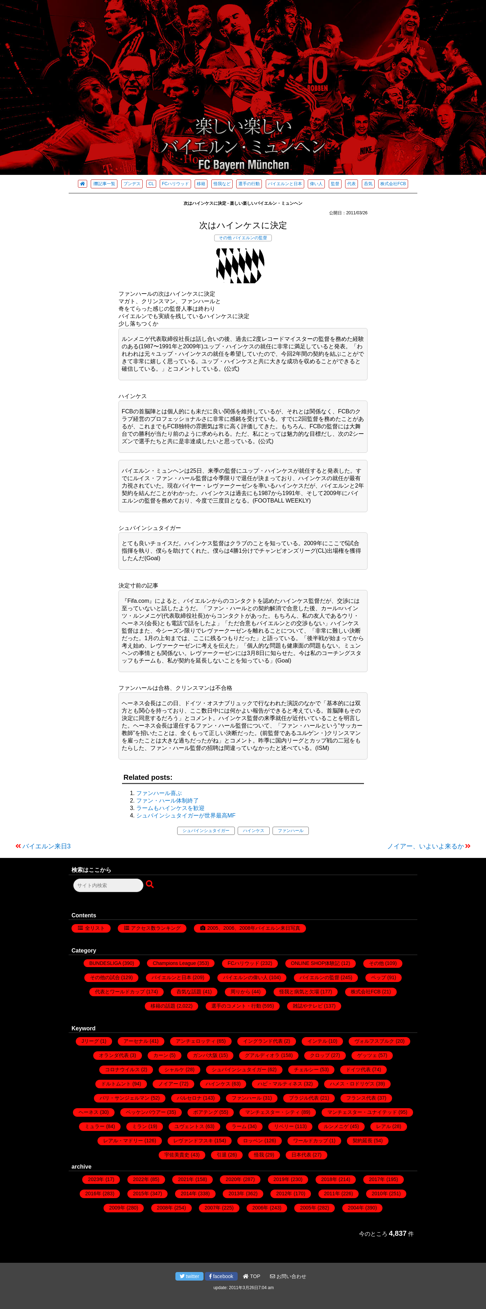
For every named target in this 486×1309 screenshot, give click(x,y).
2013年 (236, 1193)
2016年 (93, 1193)
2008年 (165, 1208)
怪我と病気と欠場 (299, 991)
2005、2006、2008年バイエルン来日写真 (253, 928)
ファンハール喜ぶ (159, 793)
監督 (335, 183)
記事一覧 (104, 183)
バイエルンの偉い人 (245, 977)
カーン (160, 1055)
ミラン (139, 1126)
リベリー (284, 1126)
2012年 (284, 1193)
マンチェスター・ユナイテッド (362, 1112)
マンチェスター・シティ (272, 1112)
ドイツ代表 (358, 1069)
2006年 (260, 1208)
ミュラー (95, 1126)
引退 (222, 1155)
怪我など (222, 183)
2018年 (329, 1179)
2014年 (189, 1193)
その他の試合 (105, 977)
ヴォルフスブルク (374, 1041)
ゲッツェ (367, 1055)
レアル (383, 1126)
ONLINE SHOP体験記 (315, 963)
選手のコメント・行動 (236, 1006)
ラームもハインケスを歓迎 (170, 808)
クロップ (320, 1055)
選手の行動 (249, 183)
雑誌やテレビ (308, 1006)
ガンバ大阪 (205, 1055)
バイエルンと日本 (285, 183)
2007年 (213, 1208)
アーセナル (135, 1041)
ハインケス (253, 830)
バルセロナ (189, 1098)
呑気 (368, 183)
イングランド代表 (263, 1041)
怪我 (259, 1155)
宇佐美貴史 (176, 1155)
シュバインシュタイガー (206, 830)
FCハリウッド (175, 183)
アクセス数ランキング (156, 928)
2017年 (377, 1179)
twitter (189, 1276)
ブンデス (132, 183)
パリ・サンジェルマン (124, 1098)
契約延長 (363, 1140)
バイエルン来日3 (46, 846)
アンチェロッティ (196, 1041)
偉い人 (316, 183)
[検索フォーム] (108, 885)
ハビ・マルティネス (280, 1084)
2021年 (186, 1179)
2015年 (141, 1193)
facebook (221, 1276)
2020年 (234, 1179)
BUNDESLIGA (105, 963)
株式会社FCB (393, 183)
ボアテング (205, 1112)
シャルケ (174, 1069)
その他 (225, 237)
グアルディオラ (262, 1055)
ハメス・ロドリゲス (352, 1084)
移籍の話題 (162, 1006)
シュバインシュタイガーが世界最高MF (186, 815)
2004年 (356, 1208)
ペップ (378, 977)
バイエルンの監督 (250, 237)
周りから (240, 991)
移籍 (201, 183)
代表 (351, 183)
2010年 (380, 1193)
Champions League (174, 963)
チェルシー (306, 1069)
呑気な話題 (188, 991)
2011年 (332, 1193)
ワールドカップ (310, 1140)
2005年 (308, 1208)
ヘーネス (89, 1112)
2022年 (141, 1179)
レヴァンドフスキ (193, 1140)
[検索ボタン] (150, 884)
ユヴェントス (189, 1126)
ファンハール (290, 830)
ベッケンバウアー (146, 1112)
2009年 (117, 1208)
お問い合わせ (288, 1276)
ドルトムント (116, 1084)
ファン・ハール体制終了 (167, 801)
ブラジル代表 (304, 1098)
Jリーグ (90, 1041)
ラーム (239, 1126)
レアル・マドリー (123, 1140)
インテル (317, 1041)
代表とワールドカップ (120, 991)
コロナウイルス (122, 1069)
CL (151, 183)
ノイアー (168, 1084)
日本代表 (301, 1155)
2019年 (282, 1179)
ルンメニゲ (336, 1126)
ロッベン (253, 1140)
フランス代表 (361, 1098)
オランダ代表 (114, 1055)
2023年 (96, 1179)
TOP (251, 1276)
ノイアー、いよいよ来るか (425, 846)
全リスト (95, 928)
